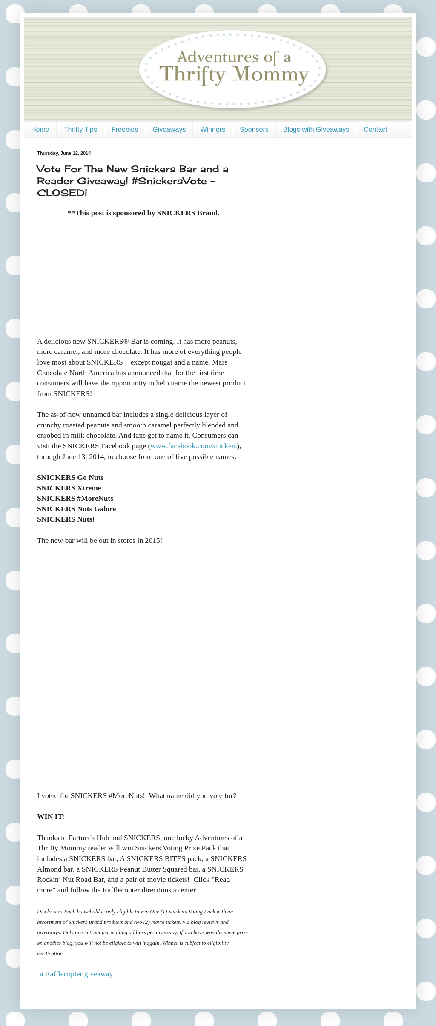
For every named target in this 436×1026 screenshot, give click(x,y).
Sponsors (254, 129)
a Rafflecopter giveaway (76, 973)
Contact (375, 129)
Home (40, 129)
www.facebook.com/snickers (193, 446)
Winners (212, 129)
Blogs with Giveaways (316, 129)
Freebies (125, 129)
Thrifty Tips (80, 129)
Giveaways (169, 129)
